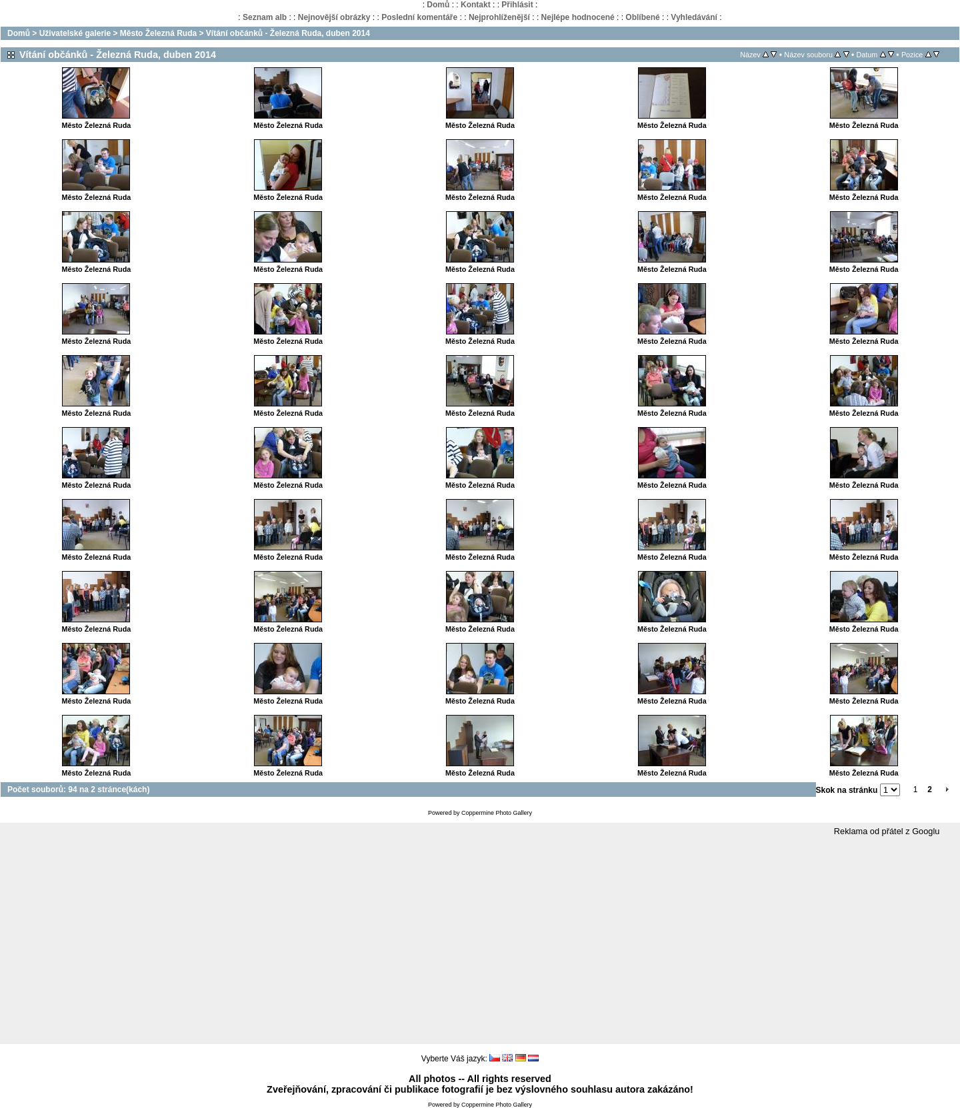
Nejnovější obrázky (334, 17)
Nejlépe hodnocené (578, 17)
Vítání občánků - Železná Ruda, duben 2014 (288, 33)
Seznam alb (265, 17)
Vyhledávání (694, 17)
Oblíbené (642, 17)
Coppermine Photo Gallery (496, 813)
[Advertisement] (480, 940)
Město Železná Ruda (158, 33)
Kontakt (476, 4)
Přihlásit (517, 4)
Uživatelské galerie (75, 33)
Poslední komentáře (419, 17)
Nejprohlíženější (499, 17)
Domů (438, 4)
